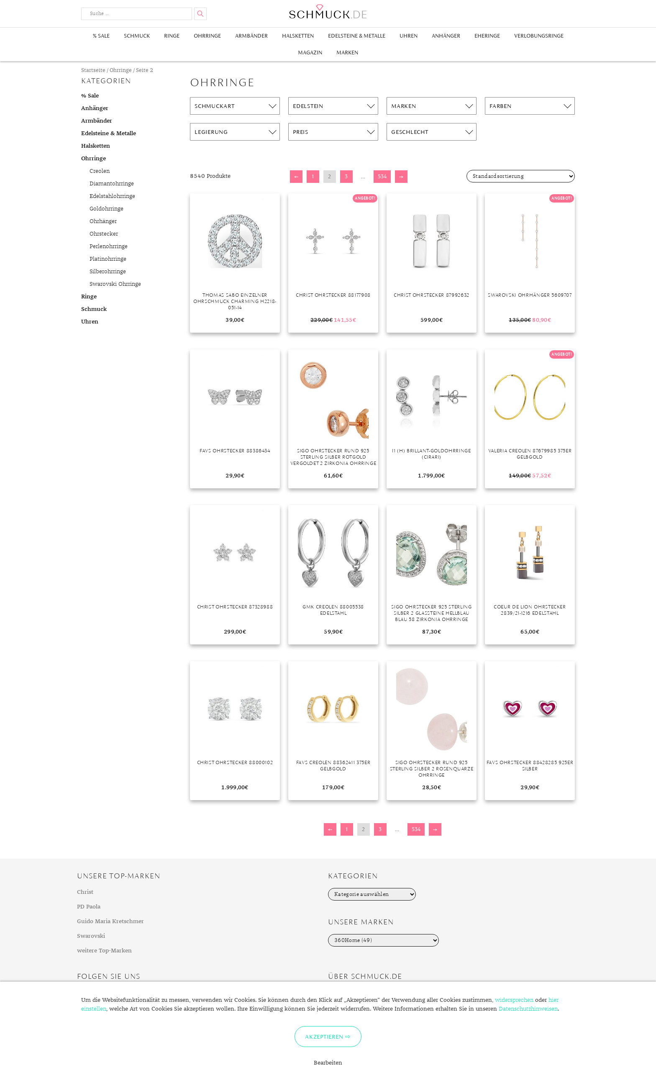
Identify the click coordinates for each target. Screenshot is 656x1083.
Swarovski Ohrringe (115, 284)
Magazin (310, 52)
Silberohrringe (108, 272)
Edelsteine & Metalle (356, 36)
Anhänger (446, 36)
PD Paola (88, 907)
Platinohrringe (108, 259)
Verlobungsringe (539, 36)
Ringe (171, 36)
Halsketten (298, 36)
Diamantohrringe (112, 184)
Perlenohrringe (109, 246)
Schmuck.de (328, 11)
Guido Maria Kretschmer (110, 921)
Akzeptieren (324, 1036)
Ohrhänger (103, 221)
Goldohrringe (106, 209)
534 (382, 176)
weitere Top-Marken (104, 951)
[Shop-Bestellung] (520, 176)
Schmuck (137, 36)
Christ (85, 892)
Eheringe (487, 36)
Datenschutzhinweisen (528, 1009)
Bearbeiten (328, 1063)
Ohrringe (207, 36)
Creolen (100, 171)
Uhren (409, 36)
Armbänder (251, 36)
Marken (347, 52)
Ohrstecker (104, 234)
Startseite (93, 70)
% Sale (101, 36)
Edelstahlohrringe (112, 196)
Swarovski (91, 936)
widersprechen (514, 1000)
